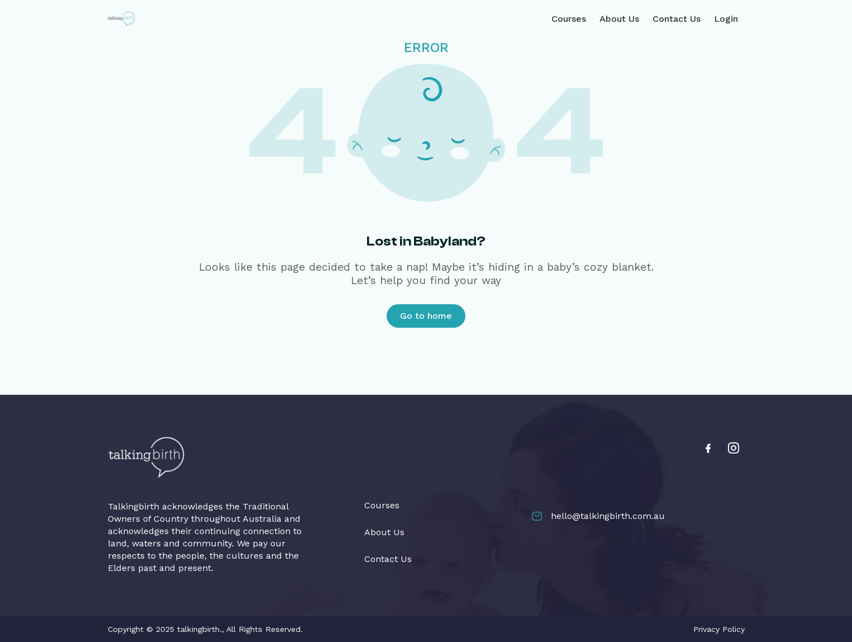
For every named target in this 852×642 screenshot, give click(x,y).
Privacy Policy (719, 629)
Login (726, 18)
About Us (619, 18)
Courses (568, 18)
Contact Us (677, 18)
